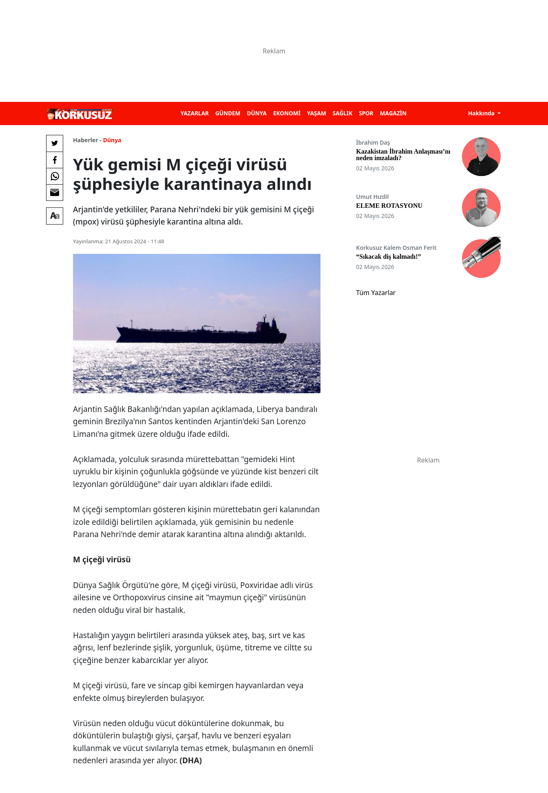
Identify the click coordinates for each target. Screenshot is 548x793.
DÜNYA (257, 113)
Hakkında (482, 113)
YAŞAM (316, 113)
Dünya (112, 140)
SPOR (366, 113)
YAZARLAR (195, 113)
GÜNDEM (228, 113)
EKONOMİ (287, 113)
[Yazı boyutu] (54, 216)
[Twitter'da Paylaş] (54, 143)
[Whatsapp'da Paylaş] (54, 176)
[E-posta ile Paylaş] (54, 192)
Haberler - (87, 140)
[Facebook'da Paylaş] (54, 160)
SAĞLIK (342, 113)
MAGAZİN (393, 113)
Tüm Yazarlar (376, 292)
